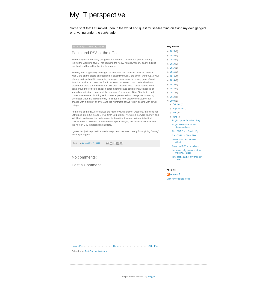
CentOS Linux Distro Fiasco (185, 135)
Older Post (153, 246)
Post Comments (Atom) (96, 251)
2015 (172, 76)
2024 (172, 55)
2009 (172, 101)
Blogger (151, 276)
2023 (172, 59)
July (175, 112)
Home (116, 246)
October (177, 104)
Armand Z (175, 174)
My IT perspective (97, 15)
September (178, 108)
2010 (172, 97)
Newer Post (78, 246)
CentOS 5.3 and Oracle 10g (185, 131)
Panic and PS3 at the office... (185, 146)
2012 (172, 88)
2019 (172, 64)
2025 (172, 51)
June (175, 117)
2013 (172, 84)
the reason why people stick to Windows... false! (186, 151)
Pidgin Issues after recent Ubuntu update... (184, 125)
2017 (172, 68)
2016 (172, 72)
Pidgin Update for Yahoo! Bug (186, 120)
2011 (172, 92)
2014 (172, 80)
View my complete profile (178, 179)
